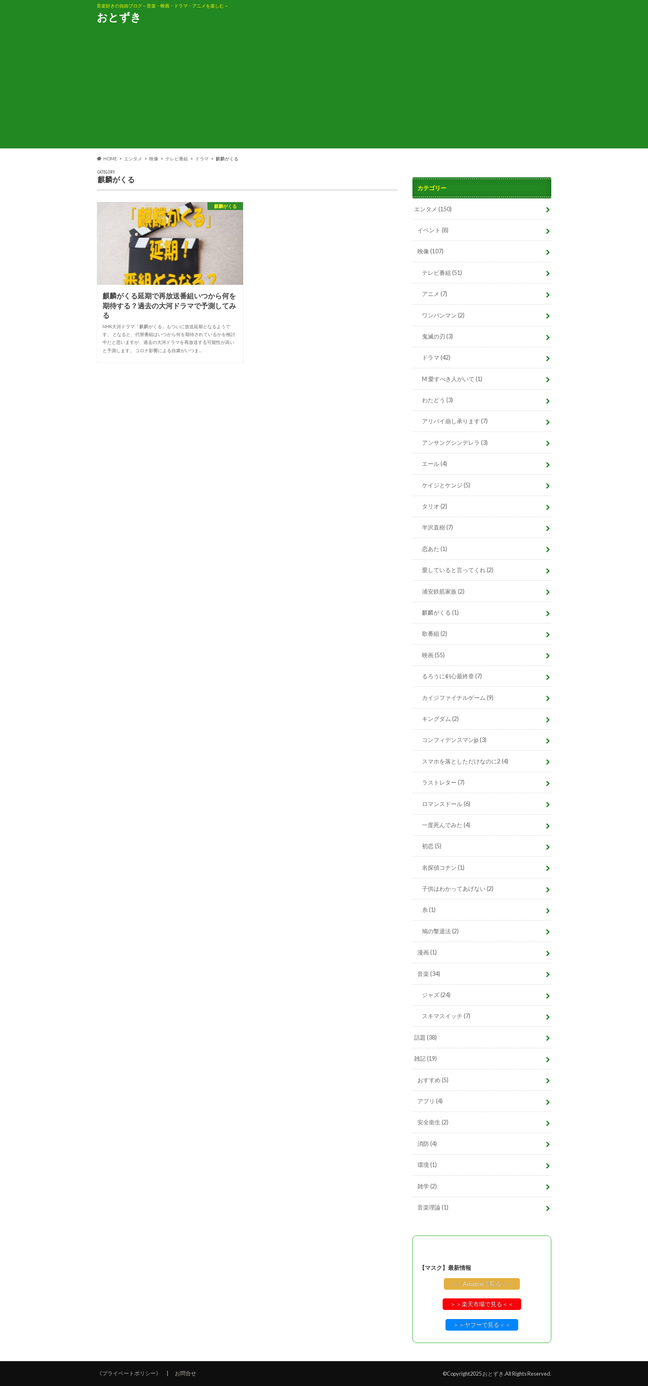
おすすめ (432, 1079)
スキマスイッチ (446, 1015)
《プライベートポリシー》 (129, 1373)
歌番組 (434, 633)
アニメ (434, 293)
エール (434, 463)
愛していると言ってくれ (457, 569)
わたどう (437, 399)
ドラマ (436, 357)
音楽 (428, 973)
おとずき (119, 17)
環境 (427, 1164)
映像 (430, 251)
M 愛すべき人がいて (452, 378)
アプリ (430, 1101)
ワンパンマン (443, 315)
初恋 (431, 845)
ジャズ (436, 994)
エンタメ (433, 208)
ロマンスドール (446, 803)
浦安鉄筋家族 (443, 591)
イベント (432, 230)
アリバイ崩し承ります (455, 421)
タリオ (434, 506)
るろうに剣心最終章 (452, 676)
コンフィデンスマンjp (454, 739)
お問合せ (185, 1373)
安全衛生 (432, 1122)
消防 (427, 1143)
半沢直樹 (437, 527)
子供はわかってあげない (457, 888)
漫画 (427, 952)
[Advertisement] (324, 90)
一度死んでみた (446, 824)
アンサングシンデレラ (455, 442)
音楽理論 (432, 1207)
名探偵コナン (443, 867)
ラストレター (443, 782)
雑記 (425, 1058)
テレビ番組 (442, 272)
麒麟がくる (440, 612)
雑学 (427, 1186)
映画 (433, 654)
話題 (425, 1037)
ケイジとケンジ (446, 485)
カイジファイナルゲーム (457, 697)
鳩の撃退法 (440, 931)
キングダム (440, 718)
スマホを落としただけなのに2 (465, 761)
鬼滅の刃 (437, 336)
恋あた (434, 548)
